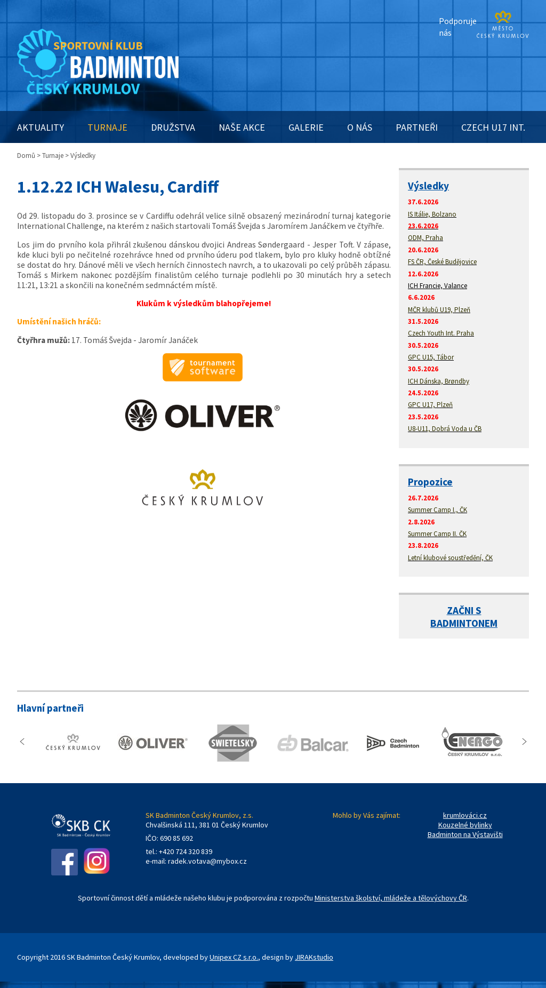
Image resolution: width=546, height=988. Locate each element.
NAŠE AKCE (242, 127)
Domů (26, 155)
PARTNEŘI (417, 127)
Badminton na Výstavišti (465, 834)
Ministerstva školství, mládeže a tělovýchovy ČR (391, 898)
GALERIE (306, 127)
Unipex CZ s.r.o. (234, 957)
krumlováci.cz (465, 815)
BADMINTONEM (463, 623)
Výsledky (428, 185)
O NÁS (359, 127)
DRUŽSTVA (173, 127)
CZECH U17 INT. (493, 127)
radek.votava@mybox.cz (207, 861)
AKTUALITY (40, 127)
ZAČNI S (464, 610)
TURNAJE (107, 127)
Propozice (430, 481)
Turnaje (52, 155)
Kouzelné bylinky (465, 825)
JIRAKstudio (314, 957)
